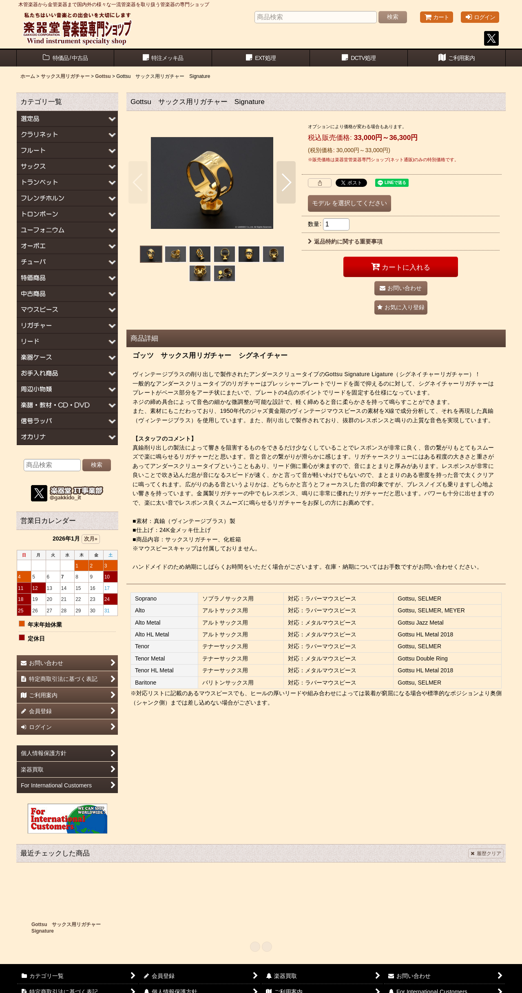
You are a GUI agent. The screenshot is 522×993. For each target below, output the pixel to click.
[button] (138, 182)
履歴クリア (486, 853)
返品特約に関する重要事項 (345, 241)
